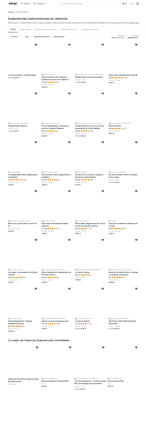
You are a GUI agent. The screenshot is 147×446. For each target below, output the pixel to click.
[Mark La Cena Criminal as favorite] (102, 241)
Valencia (11, 12)
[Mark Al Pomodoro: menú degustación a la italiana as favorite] (69, 143)
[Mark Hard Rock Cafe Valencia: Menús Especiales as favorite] (136, 290)
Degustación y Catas (90, 30)
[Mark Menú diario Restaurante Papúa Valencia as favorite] (69, 192)
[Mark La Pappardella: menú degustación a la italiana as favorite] (36, 143)
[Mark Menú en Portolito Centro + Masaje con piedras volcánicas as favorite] (136, 241)
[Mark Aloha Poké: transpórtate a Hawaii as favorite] (136, 46)
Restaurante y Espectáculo (46, 30)
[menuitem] (13, 30)
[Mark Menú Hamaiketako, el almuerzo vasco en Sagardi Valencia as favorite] (69, 94)
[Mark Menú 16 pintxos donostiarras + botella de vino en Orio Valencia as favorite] (69, 46)
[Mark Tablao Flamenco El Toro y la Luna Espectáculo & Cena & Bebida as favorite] (102, 94)
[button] (23, 12)
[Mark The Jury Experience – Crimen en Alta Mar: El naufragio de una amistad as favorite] (103, 348)
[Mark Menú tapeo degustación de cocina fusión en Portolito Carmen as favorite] (102, 192)
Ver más (135, 23)
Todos (13, 30)
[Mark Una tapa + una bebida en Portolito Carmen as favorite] (36, 241)
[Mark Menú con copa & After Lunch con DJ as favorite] (36, 192)
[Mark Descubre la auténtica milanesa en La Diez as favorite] (136, 192)
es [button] (124, 4)
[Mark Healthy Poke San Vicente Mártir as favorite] (102, 46)
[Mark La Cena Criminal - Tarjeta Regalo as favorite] (36, 46)
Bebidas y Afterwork (69, 30)
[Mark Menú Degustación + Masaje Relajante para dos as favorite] (36, 290)
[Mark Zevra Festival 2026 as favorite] (136, 348)
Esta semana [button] (62, 37)
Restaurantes (25, 30)
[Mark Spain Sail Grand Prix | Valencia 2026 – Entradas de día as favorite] (37, 348)
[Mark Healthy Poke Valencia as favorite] (36, 94)
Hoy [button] (28, 37)
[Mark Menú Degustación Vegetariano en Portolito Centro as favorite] (69, 241)
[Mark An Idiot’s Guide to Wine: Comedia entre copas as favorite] (136, 143)
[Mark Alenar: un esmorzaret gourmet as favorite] (69, 290)
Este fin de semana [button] (45, 37)
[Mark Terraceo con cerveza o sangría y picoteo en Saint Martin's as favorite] (102, 143)
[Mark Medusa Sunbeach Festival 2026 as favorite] (70, 348)
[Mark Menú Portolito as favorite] (136, 94)
